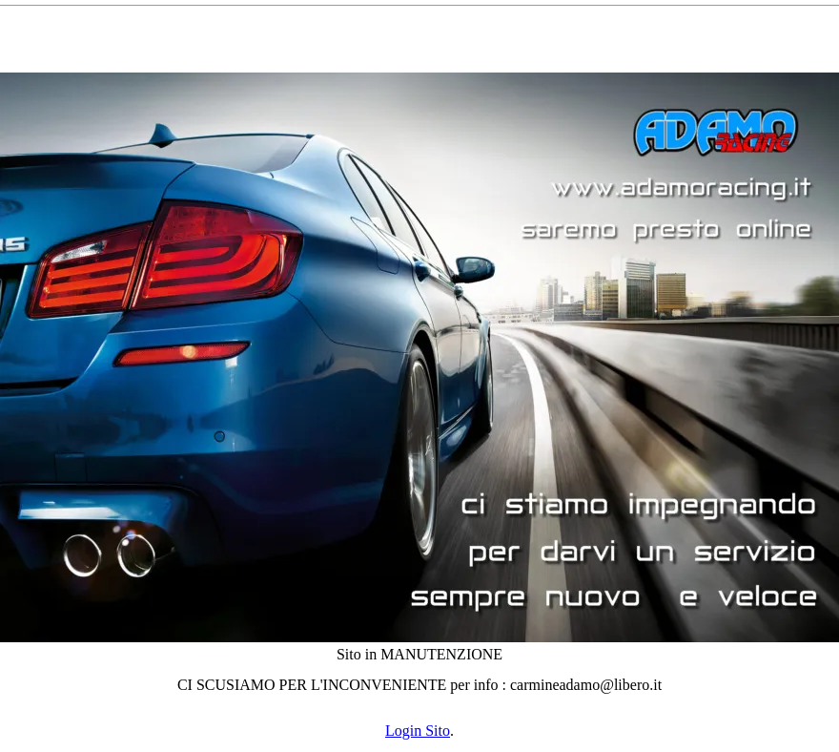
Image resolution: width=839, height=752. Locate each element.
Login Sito (417, 730)
